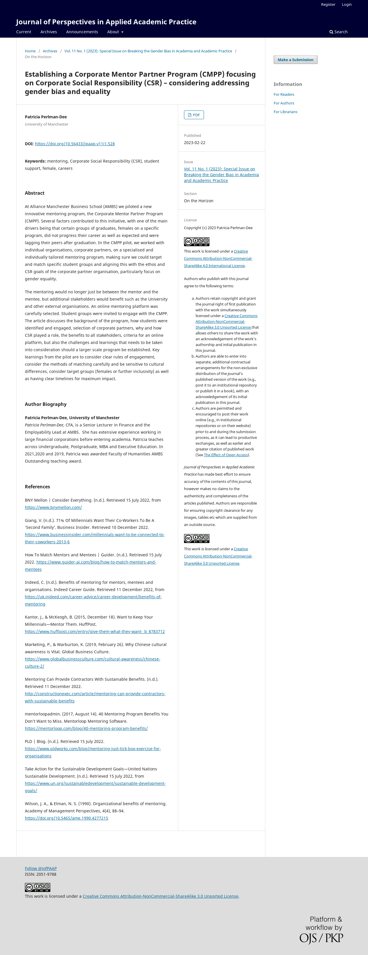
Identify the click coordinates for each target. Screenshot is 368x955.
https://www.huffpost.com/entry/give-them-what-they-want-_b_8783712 (95, 631)
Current (23, 31)
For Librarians (285, 111)
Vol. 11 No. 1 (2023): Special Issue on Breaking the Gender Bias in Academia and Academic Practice (148, 51)
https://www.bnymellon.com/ (53, 507)
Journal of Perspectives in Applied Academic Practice (106, 21)
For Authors (284, 103)
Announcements (82, 31)
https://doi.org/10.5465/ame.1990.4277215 (66, 818)
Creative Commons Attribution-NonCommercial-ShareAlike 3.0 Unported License (226, 321)
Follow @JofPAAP (41, 868)
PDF (196, 114)
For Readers (284, 94)
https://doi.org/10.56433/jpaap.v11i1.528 (75, 143)
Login (347, 4)
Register (328, 4)
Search (339, 31)
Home (30, 51)
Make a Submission (296, 59)
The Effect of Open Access (226, 454)
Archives (49, 31)
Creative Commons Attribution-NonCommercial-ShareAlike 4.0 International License (218, 258)
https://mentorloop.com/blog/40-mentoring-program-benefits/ (86, 728)
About (113, 31)
